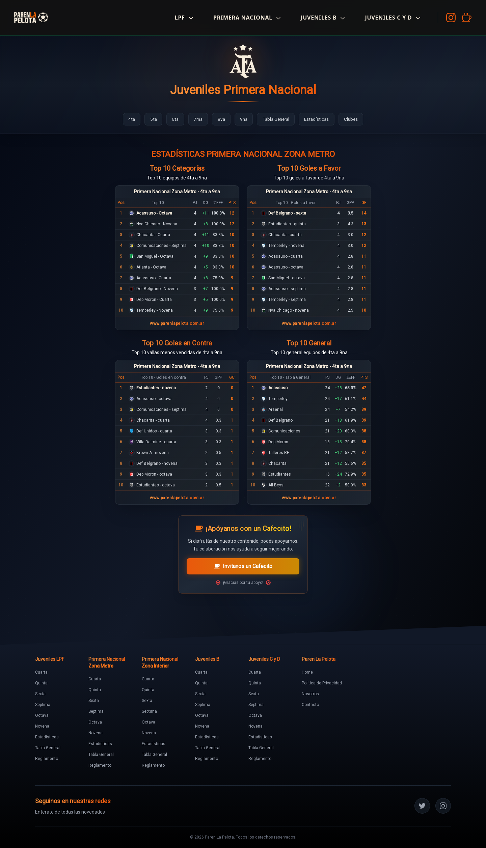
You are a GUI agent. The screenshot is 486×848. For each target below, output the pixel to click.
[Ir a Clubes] (356, 119)
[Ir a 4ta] (126, 119)
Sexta (40, 693)
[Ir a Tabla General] (277, 119)
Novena (42, 726)
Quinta (41, 683)
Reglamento (46, 758)
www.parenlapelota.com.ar (177, 323)
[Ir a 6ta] (171, 119)
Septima (42, 704)
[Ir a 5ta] (149, 119)
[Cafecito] (464, 17)
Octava (42, 715)
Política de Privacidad (322, 683)
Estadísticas (47, 737)
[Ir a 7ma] (195, 119)
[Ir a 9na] (243, 119)
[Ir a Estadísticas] (320, 119)
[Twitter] (422, 806)
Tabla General (47, 747)
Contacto (310, 704)
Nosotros (310, 693)
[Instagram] (449, 17)
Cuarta (41, 672)
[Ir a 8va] (220, 119)
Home (307, 672)
